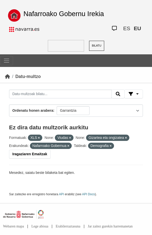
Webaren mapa (13, 226)
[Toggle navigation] (6, 60)
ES (126, 28)
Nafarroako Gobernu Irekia (63, 14)
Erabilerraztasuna (68, 226)
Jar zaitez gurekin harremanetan (110, 226)
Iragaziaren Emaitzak (29, 154)
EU (137, 28)
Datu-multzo (28, 76)
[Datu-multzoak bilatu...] (60, 94)
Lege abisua (39, 226)
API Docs (88, 194)
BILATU (96, 45)
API (61, 194)
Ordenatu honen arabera (32, 110)
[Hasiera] (7, 76)
